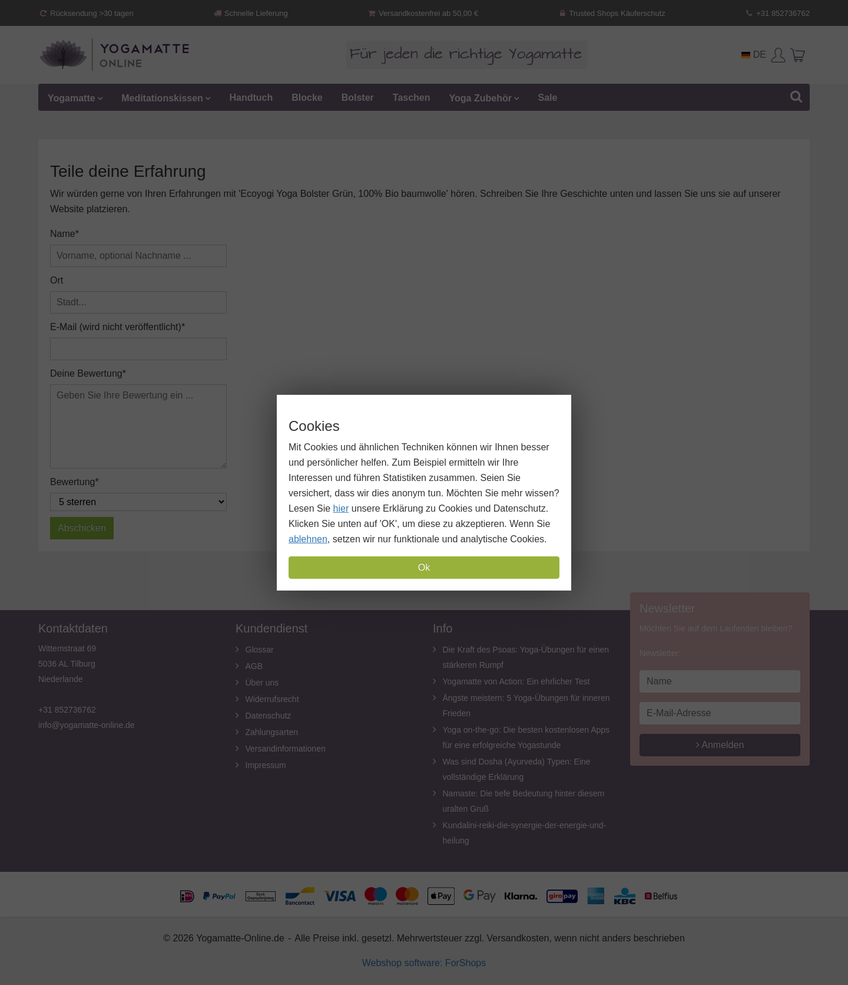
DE (753, 55)
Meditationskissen (162, 98)
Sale (547, 98)
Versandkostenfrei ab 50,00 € (422, 13)
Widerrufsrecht (272, 699)
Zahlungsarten (272, 732)
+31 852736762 (777, 13)
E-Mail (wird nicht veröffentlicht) (115, 327)
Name (62, 234)
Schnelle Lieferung (250, 13)
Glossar (260, 649)
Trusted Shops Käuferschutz (611, 13)
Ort (56, 280)
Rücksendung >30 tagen (86, 13)
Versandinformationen (286, 748)
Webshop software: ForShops (424, 963)
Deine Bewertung (86, 373)
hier (341, 508)
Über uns (262, 682)
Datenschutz (269, 715)
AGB (254, 666)
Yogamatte (71, 98)
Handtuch (251, 98)
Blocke (307, 98)
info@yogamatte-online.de (86, 725)
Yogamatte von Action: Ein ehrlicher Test (516, 681)
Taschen (411, 98)
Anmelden (720, 745)
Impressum (266, 765)
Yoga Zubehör (480, 98)
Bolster (358, 98)
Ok (424, 567)
